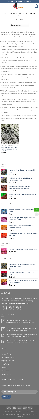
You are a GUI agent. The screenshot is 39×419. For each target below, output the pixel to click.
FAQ (32, 411)
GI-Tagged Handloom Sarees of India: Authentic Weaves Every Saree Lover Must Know (20, 322)
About (7, 411)
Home (5, 13)
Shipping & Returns (7, 360)
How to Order (6, 374)
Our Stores (14, 411)
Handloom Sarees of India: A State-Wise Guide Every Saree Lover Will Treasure (21, 341)
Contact (27, 411)
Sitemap (4, 367)
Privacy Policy (6, 354)
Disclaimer (5, 371)
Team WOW (19, 416)
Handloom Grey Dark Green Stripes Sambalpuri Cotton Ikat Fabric (9, 149)
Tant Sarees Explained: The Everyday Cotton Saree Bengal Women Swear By (21, 329)
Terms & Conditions (7, 357)
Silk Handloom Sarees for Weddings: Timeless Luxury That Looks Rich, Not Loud (21, 335)
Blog (21, 411)
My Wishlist (5, 364)
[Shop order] (19, 25)
